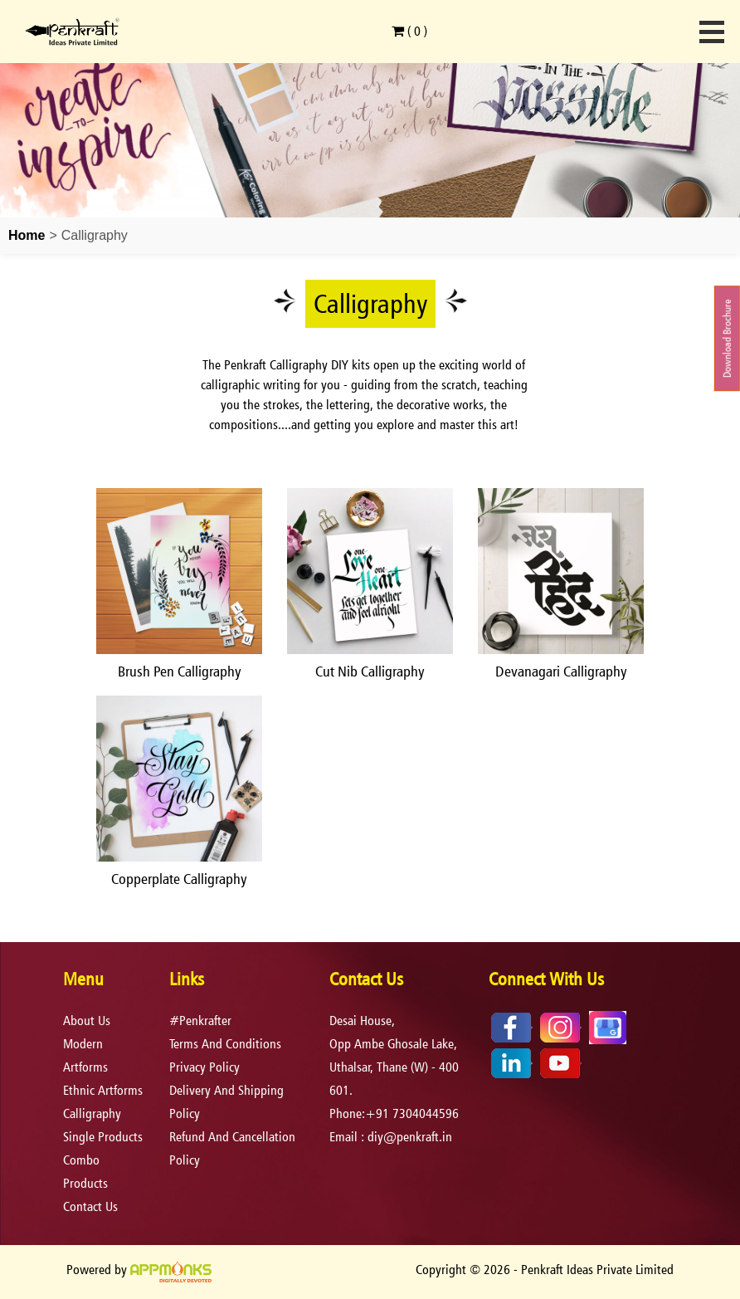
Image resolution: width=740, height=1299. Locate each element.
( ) (409, 31)
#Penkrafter (200, 1020)
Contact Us (90, 1206)
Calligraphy (92, 1113)
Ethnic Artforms (103, 1090)
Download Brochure (727, 338)
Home (26, 235)
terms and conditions (225, 1044)
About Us (86, 1020)
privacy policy (204, 1067)
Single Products (103, 1137)
